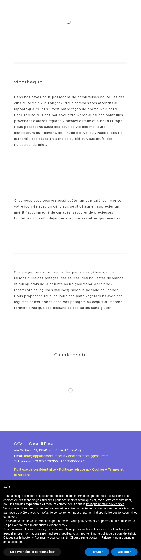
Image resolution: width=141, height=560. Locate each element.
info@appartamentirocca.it (44, 456)
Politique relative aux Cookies (82, 469)
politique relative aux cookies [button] (105, 504)
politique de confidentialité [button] (118, 533)
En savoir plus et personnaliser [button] (32, 551)
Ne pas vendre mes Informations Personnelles (34, 525)
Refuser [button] (97, 551)
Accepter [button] (124, 551)
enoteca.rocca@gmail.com (88, 456)
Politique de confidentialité (35, 469)
